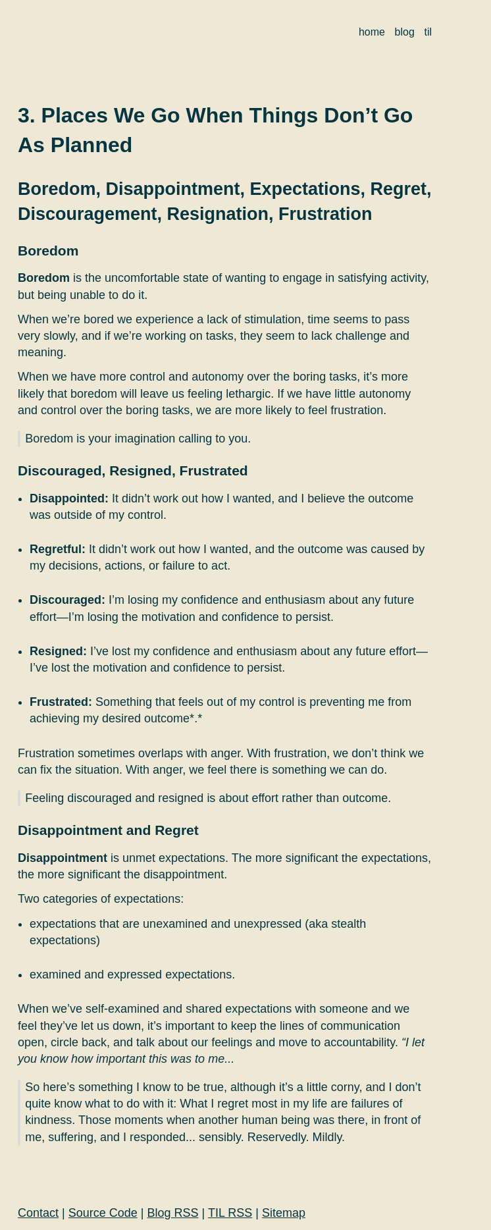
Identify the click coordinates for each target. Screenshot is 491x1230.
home (372, 32)
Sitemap (283, 1212)
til (428, 32)
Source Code (103, 1212)
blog (405, 32)
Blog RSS (173, 1212)
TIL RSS (230, 1212)
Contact (38, 1212)
